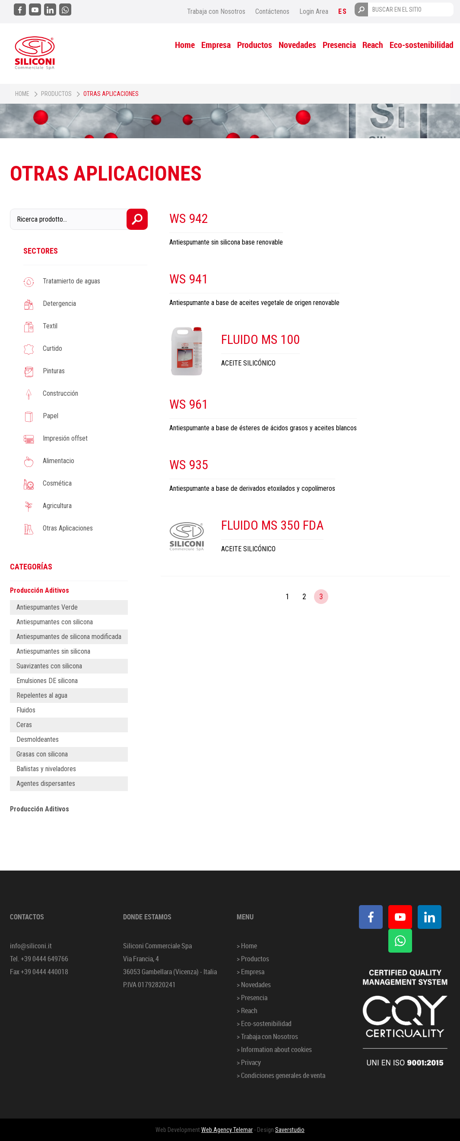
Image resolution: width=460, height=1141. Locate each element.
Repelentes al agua (41, 695)
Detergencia (59, 303)
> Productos (253, 958)
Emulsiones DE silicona (47, 681)
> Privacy (249, 1062)
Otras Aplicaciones (68, 528)
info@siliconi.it (31, 945)
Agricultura (57, 506)
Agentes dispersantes (45, 783)
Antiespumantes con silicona (54, 622)
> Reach (247, 1010)
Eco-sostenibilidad (422, 45)
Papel (50, 416)
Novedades (297, 45)
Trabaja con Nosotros (216, 11)
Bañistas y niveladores (46, 769)
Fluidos (25, 710)
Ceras (24, 725)
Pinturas (54, 371)
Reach (372, 45)
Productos (254, 45)
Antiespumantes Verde (47, 607)
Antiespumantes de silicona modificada (68, 636)
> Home (247, 945)
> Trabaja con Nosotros (267, 1036)
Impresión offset (65, 438)
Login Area (313, 11)
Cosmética (57, 483)
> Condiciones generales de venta (281, 1075)
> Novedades (254, 984)
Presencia (339, 45)
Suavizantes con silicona (49, 666)
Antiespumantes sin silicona (53, 651)
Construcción (60, 393)
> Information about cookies (274, 1049)
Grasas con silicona (42, 754)
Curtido (52, 348)
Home (185, 45)
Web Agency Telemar (227, 1129)
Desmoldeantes (37, 739)
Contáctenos (272, 11)
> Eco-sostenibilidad (264, 1023)
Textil (50, 326)
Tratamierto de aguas (71, 281)
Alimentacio (58, 461)
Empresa (216, 45)
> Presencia (252, 997)
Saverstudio (290, 1129)
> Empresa (250, 971)
